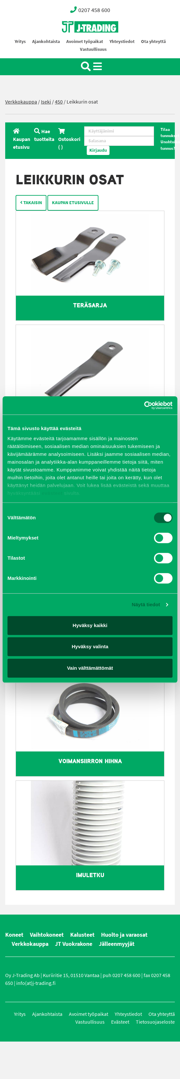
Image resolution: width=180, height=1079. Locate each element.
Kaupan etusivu (21, 139)
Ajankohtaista (46, 41)
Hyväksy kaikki (90, 625)
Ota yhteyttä (153, 41)
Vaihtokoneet (47, 935)
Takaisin (31, 203)
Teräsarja (90, 305)
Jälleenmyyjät (117, 944)
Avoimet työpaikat (84, 41)
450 (59, 101)
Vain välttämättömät (90, 668)
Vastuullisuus (93, 49)
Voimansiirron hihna (90, 761)
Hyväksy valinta (90, 646)
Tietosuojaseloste (155, 1021)
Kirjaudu (98, 150)
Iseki (46, 101)
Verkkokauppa (21, 101)
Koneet (14, 935)
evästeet (51, 493)
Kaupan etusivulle (73, 203)
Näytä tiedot (146, 604)
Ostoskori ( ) (69, 139)
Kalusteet (82, 935)
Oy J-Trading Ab (78, 41)
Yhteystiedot (122, 41)
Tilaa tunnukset (170, 132)
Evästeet (120, 1021)
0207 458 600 (90, 9)
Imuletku (90, 875)
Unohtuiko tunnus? (170, 145)
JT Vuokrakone (73, 944)
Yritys (20, 41)
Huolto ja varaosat (124, 935)
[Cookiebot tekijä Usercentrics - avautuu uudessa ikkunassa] (144, 405)
